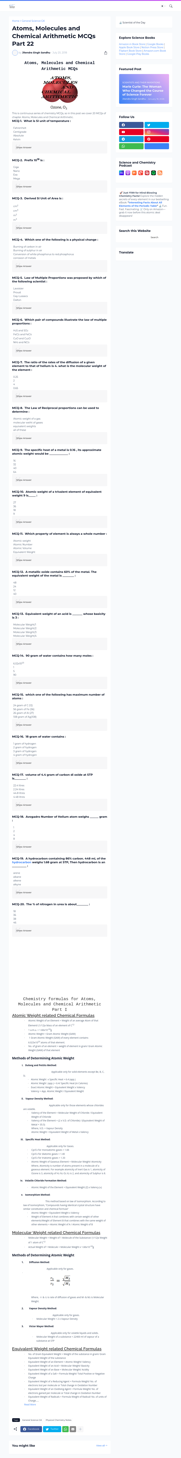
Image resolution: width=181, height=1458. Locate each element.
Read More (30, 1404)
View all (100, 1445)
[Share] (104, 53)
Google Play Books (138, 53)
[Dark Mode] (163, 6)
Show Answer (24, 147)
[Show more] (80, 1429)
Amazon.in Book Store (132, 44)
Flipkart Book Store (130, 50)
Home (15, 21)
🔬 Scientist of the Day (132, 22)
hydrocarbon (21, 862)
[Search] (169, 6)
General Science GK (33, 21)
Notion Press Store (152, 47)
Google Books (155, 44)
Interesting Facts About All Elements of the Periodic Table (140, 204)
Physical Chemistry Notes (58, 1420)
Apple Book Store (129, 47)
